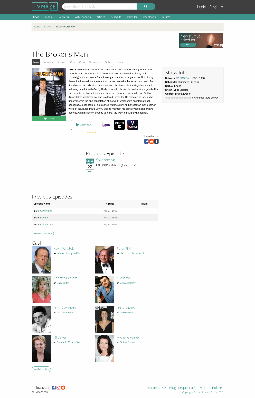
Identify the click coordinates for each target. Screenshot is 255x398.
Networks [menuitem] (63, 16)
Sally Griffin (63, 283)
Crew (82, 62)
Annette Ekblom (65, 278)
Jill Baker (60, 337)
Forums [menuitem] (166, 16)
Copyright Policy (191, 392)
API (164, 388)
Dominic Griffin (65, 312)
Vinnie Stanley (128, 283)
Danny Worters (65, 308)
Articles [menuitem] (101, 16)
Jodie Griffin (126, 312)
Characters (95, 62)
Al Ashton (124, 278)
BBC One (185, 78)
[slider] (178, 98)
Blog (172, 388)
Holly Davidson (128, 308)
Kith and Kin (46, 224)
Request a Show (190, 388)
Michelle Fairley (128, 337)
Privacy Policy (209, 392)
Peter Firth (124, 248)
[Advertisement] (103, 40)
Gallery (109, 62)
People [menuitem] (48, 16)
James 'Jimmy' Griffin (68, 253)
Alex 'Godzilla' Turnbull (132, 253)
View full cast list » (41, 369)
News (120, 62)
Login (201, 6)
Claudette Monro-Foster (70, 342)
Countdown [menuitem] (149, 16)
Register (216, 6)
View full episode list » (43, 233)
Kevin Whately (64, 248)
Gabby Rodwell (128, 342)
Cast (72, 62)
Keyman (44, 217)
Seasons (61, 62)
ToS (221, 392)
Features (153, 388)
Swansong (105, 160)
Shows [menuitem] (35, 16)
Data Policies (213, 388)
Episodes (48, 62)
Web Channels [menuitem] (83, 16)
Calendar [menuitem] (132, 16)
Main (36, 62)
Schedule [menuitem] (116, 16)
